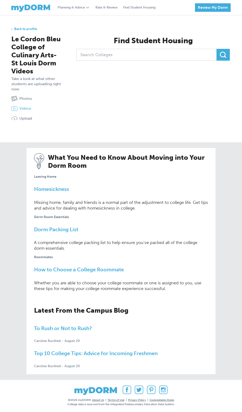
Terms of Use (116, 400)
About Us (98, 400)
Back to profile (25, 29)
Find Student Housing (139, 7)
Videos (21, 108)
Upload (21, 118)
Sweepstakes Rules (162, 400)
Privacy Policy (137, 400)
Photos (21, 99)
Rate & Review (106, 7)
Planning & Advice (71, 7)
